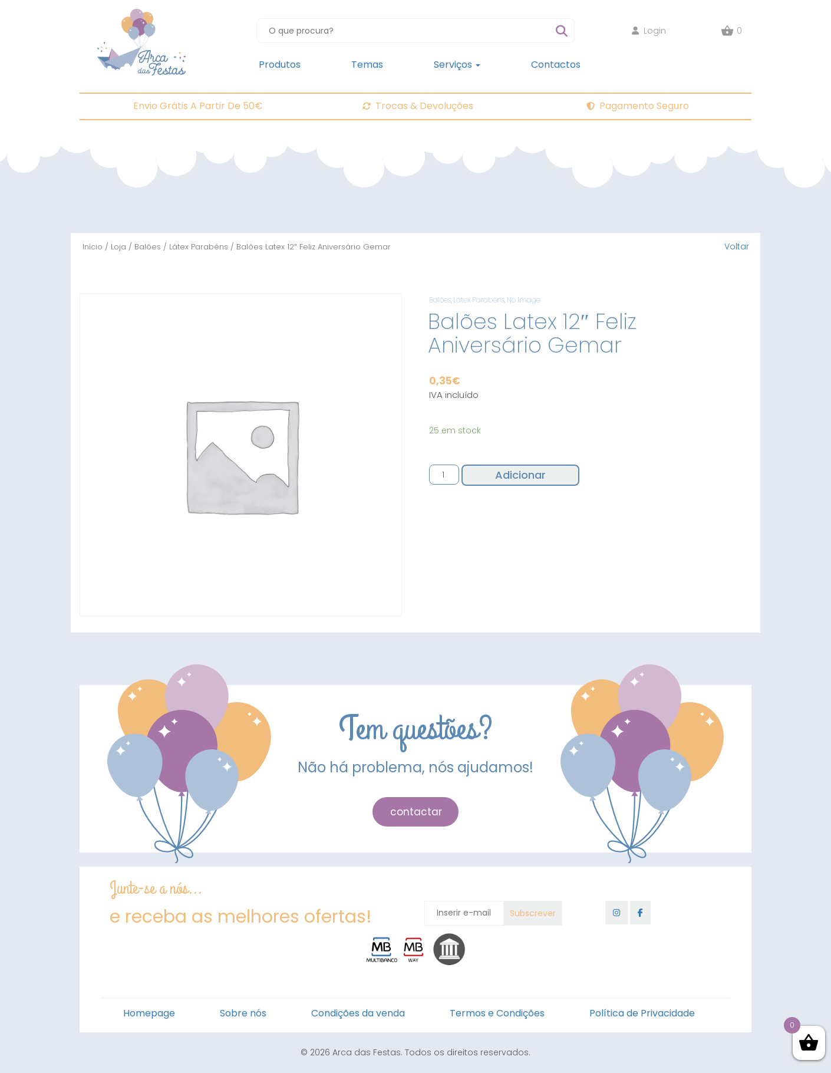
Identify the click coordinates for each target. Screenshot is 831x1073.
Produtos (280, 64)
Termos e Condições (497, 1013)
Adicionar (520, 475)
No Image (523, 300)
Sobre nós (243, 1013)
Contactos (556, 64)
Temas (367, 64)
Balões (147, 246)
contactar (416, 812)
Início (93, 246)
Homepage (149, 1013)
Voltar (736, 246)
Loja (118, 246)
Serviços (457, 64)
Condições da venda (358, 1013)
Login (649, 31)
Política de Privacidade (642, 1013)
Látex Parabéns (198, 246)
